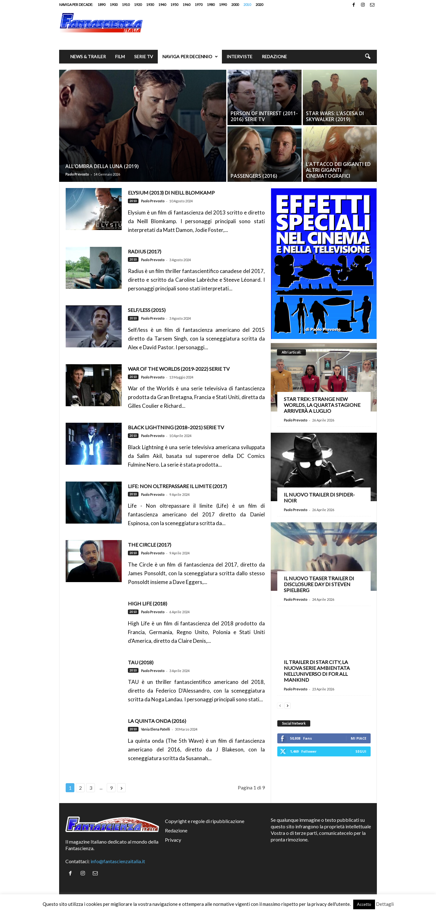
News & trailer (88, 56)
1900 (113, 4)
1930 (150, 4)
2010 (247, 4)
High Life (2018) (147, 603)
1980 (210, 4)
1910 (125, 4)
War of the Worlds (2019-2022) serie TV (179, 369)
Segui (360, 751)
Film (120, 56)
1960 (186, 4)
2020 (259, 4)
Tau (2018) (140, 662)
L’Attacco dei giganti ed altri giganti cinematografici (338, 170)
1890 (101, 4)
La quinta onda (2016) (157, 721)
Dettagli (385, 904)
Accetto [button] (364, 904)
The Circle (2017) (149, 545)
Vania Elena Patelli (155, 729)
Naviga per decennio (190, 57)
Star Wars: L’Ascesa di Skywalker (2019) (335, 116)
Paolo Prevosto (77, 174)
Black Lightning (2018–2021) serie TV (176, 427)
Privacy (173, 840)
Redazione (274, 56)
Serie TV (143, 56)
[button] (367, 57)
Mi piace (358, 738)
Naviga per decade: (76, 4)
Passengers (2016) (254, 175)
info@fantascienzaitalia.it (118, 861)
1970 (198, 4)
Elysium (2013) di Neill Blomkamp (171, 192)
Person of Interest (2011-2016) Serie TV (264, 116)
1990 (223, 4)
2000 (235, 4)
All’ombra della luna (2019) (102, 166)
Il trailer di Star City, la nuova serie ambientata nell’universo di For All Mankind (317, 671)
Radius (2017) (144, 251)
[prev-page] (280, 705)
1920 (138, 4)
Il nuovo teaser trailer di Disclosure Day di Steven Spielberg (319, 584)
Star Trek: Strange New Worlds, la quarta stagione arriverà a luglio (322, 405)
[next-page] (287, 705)
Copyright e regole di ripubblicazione (204, 821)
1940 (162, 4)
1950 (174, 4)
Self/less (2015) (147, 310)
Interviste (239, 56)
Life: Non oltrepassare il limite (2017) (177, 486)
